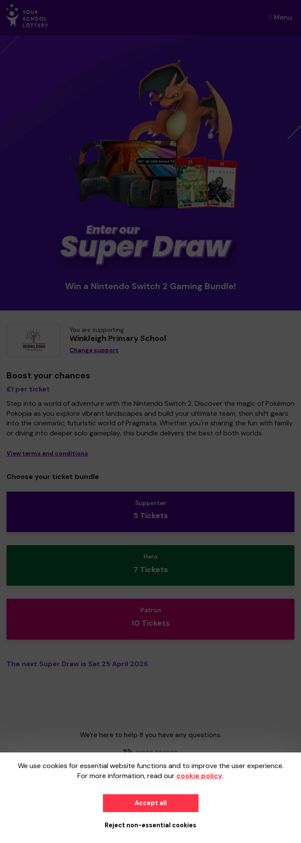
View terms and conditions (47, 453)
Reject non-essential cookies (150, 825)
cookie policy (199, 775)
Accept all (151, 803)
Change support (94, 350)
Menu (280, 17)
